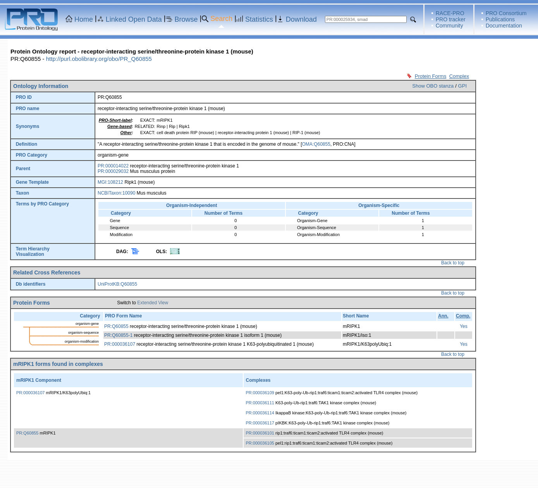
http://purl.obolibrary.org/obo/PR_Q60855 (99, 58)
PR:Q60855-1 (118, 335)
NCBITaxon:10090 (116, 193)
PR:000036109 (260, 392)
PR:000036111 (260, 402)
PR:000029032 (113, 171)
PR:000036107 (119, 344)
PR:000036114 (260, 412)
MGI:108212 (110, 182)
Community (449, 25)
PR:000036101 (260, 433)
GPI (462, 86)
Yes (464, 326)
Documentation (504, 25)
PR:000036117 (260, 423)
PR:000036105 (260, 443)
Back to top (452, 263)
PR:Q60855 (116, 326)
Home (83, 19)
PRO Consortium (506, 13)
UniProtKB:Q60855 (117, 284)
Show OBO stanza (433, 86)
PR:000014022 (113, 166)
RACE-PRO (450, 13)
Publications (500, 19)
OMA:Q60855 (316, 144)
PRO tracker (451, 19)
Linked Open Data (134, 19)
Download (301, 19)
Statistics (259, 19)
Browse (186, 19)
